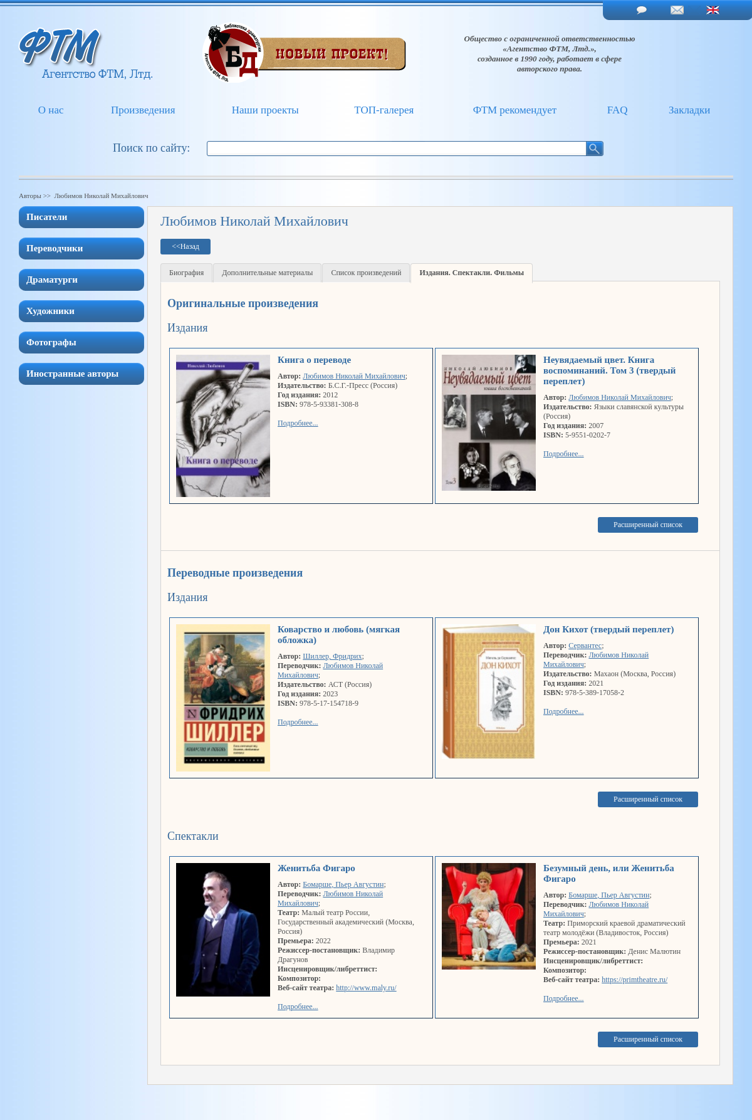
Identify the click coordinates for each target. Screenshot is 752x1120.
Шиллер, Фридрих (332, 656)
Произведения (143, 110)
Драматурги (52, 280)
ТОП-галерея (384, 110)
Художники (50, 311)
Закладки (689, 110)
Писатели (46, 217)
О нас (51, 110)
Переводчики (54, 248)
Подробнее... (298, 423)
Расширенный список (648, 524)
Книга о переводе (314, 360)
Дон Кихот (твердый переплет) (608, 629)
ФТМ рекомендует (514, 110)
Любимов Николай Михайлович (354, 376)
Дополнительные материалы (267, 272)
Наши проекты (265, 110)
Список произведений (366, 272)
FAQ (617, 110)
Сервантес (585, 645)
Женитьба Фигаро (316, 868)
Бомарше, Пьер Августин (343, 884)
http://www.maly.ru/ (366, 987)
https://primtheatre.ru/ (634, 979)
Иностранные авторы (72, 374)
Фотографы (51, 342)
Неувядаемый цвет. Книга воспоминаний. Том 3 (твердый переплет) (609, 370)
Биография (186, 272)
